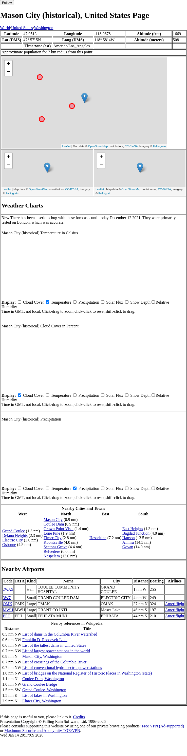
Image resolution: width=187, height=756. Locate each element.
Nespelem (52, 556)
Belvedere (52, 551)
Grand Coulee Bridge (39, 684)
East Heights (132, 529)
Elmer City (53, 538)
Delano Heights (15, 535)
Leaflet (66, 146)
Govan (127, 547)
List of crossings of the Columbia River (54, 662)
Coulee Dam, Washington (43, 679)
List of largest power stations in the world (56, 651)
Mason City (53, 519)
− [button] (8, 72)
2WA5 (8, 589)
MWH (8, 610)
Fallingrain (159, 146)
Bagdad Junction (135, 533)
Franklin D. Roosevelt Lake (44, 640)
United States (22, 28)
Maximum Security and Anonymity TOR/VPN (42, 730)
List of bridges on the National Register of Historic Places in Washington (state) (87, 673)
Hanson (128, 538)
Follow (7, 3)
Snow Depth (140, 302)
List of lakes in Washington (44, 695)
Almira (128, 542)
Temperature (61, 302)
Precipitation (88, 302)
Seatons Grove (55, 547)
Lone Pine (52, 533)
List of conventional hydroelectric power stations (62, 667)
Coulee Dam (54, 524)
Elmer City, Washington (41, 701)
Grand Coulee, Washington (44, 690)
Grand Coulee (13, 531)
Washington (43, 28)
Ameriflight (174, 604)
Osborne (9, 544)
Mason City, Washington (42, 656)
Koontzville (53, 542)
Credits (79, 717)
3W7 (7, 598)
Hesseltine (97, 538)
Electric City (12, 540)
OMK (7, 604)
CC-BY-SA (131, 146)
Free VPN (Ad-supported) (163, 726)
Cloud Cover (33, 302)
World (5, 28)
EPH (6, 616)
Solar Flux (114, 302)
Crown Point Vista (58, 529)
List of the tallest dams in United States (54, 645)
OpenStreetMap (98, 146)
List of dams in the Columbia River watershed (59, 634)
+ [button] (8, 64)
